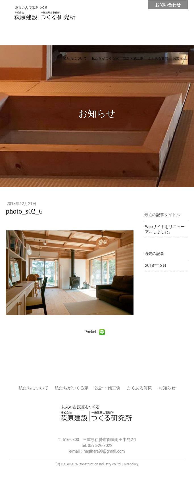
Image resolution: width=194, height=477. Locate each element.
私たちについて (75, 58)
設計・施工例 (133, 58)
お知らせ (179, 58)
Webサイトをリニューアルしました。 (165, 229)
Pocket (90, 332)
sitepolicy (131, 464)
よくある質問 (158, 58)
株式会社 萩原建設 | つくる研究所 (47, 14)
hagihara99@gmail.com (104, 451)
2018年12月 (155, 265)
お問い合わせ (168, 4)
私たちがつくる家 (105, 58)
